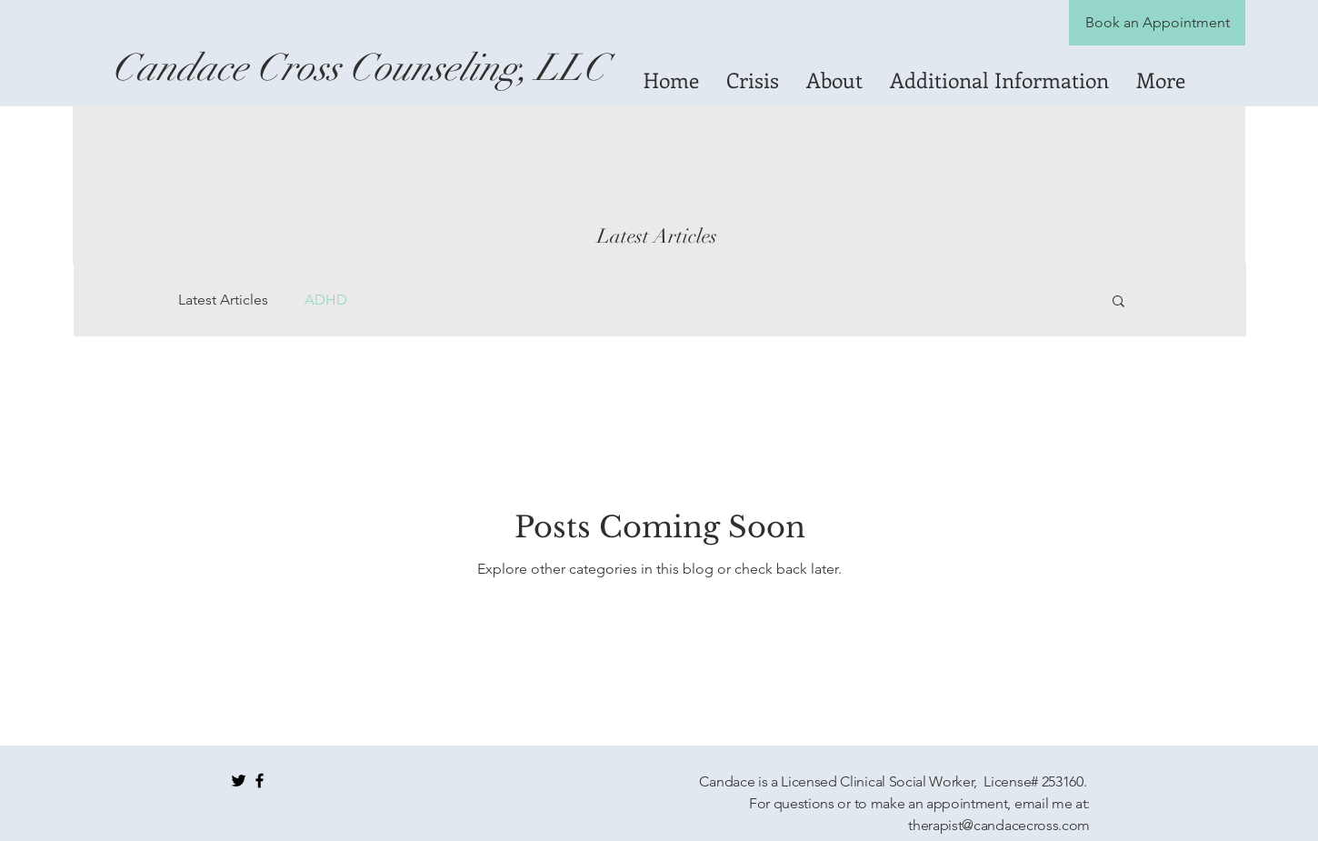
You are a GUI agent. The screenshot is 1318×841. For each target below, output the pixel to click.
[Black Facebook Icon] (259, 780)
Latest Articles (223, 299)
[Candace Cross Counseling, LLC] (359, 68)
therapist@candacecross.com (999, 825)
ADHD (326, 299)
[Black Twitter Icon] (238, 780)
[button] (1118, 302)
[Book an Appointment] (1157, 22)
